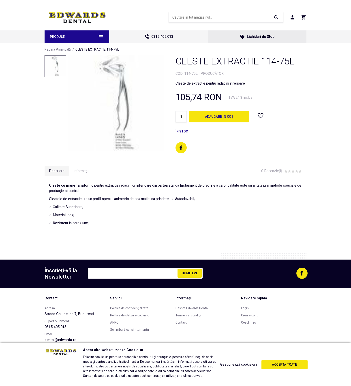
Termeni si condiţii (188, 315)
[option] (116, 103)
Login (245, 308)
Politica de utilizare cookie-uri (130, 315)
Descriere (56, 171)
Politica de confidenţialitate (129, 308)
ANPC (114, 322)
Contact (181, 322)
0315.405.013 (158, 36)
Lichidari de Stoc (257, 36)
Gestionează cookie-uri (238, 364)
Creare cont (249, 315)
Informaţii (80, 171)
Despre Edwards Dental (192, 308)
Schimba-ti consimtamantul (130, 329)
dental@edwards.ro (61, 340)
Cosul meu (248, 322)
